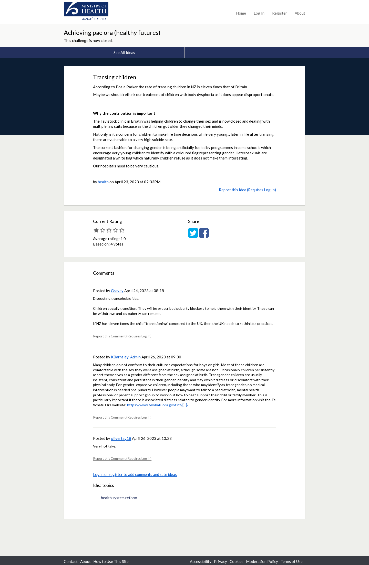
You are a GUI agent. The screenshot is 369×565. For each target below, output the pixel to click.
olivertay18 (121, 438)
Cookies (236, 561)
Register (279, 13)
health (103, 181)
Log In (259, 13)
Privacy (220, 561)
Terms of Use (292, 561)
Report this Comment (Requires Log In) (122, 336)
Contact (71, 561)
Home (241, 13)
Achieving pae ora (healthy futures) (112, 32)
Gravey (117, 290)
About (300, 13)
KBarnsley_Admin (126, 357)
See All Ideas (124, 52)
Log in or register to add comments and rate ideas (135, 474)
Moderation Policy (262, 561)
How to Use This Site (111, 561)
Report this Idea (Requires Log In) (247, 189)
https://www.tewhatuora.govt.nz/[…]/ (157, 405)
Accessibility (200, 561)
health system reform (119, 497)
